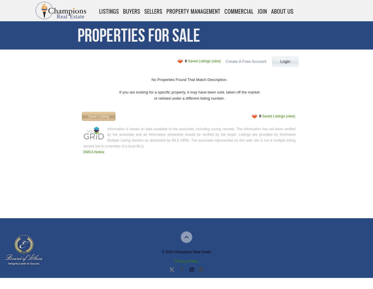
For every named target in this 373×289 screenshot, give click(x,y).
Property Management (193, 11)
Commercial (239, 11)
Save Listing (98, 116)
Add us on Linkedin (201, 270)
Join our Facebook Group (181, 270)
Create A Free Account (246, 61)
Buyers (131, 11)
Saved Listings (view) (203, 61)
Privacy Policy (186, 261)
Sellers (153, 11)
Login (285, 61)
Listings (109, 11)
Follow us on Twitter (172, 270)
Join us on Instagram (191, 270)
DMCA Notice (93, 152)
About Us (282, 11)
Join (262, 11)
